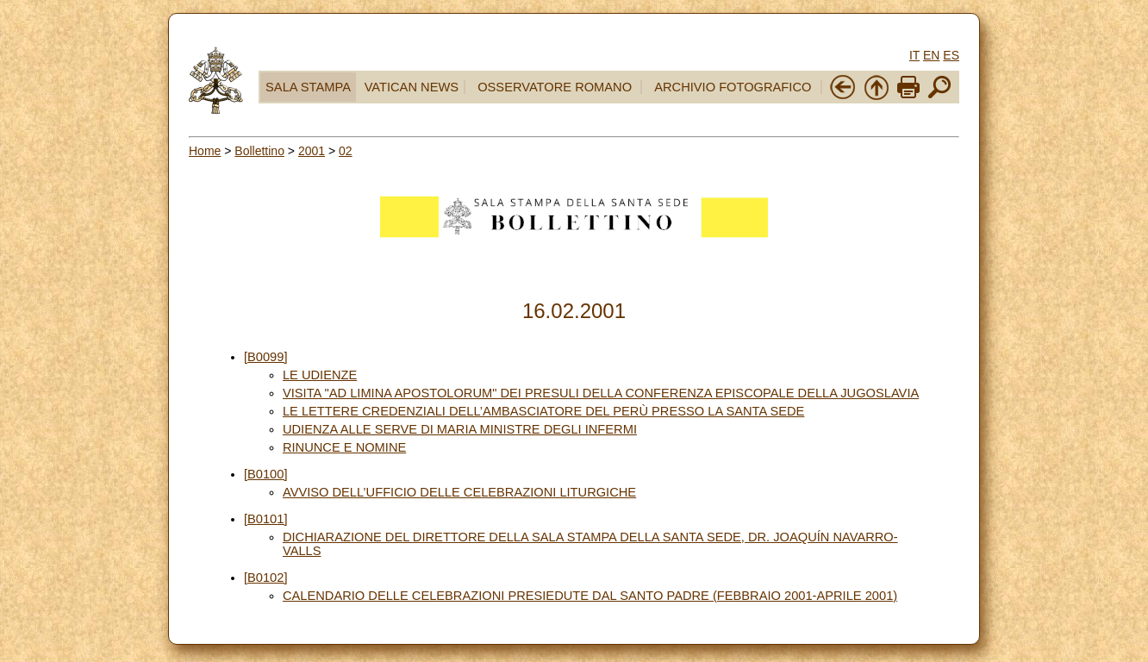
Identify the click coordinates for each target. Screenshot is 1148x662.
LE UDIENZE (320, 375)
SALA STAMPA (308, 87)
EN (931, 55)
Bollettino (259, 151)
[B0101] (266, 519)
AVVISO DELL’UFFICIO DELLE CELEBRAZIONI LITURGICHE (459, 492)
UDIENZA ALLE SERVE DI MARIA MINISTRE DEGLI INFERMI (460, 429)
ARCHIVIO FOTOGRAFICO (732, 87)
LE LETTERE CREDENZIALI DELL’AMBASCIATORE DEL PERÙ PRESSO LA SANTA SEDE (543, 411)
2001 (311, 151)
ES (951, 55)
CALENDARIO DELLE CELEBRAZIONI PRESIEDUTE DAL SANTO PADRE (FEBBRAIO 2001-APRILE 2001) (590, 596)
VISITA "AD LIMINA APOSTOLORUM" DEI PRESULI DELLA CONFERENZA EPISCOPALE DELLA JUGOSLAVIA (601, 393)
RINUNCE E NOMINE (344, 447)
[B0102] (266, 577)
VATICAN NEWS (412, 87)
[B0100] (266, 474)
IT (914, 55)
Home (205, 151)
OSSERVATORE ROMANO (554, 87)
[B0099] (266, 357)
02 (346, 151)
